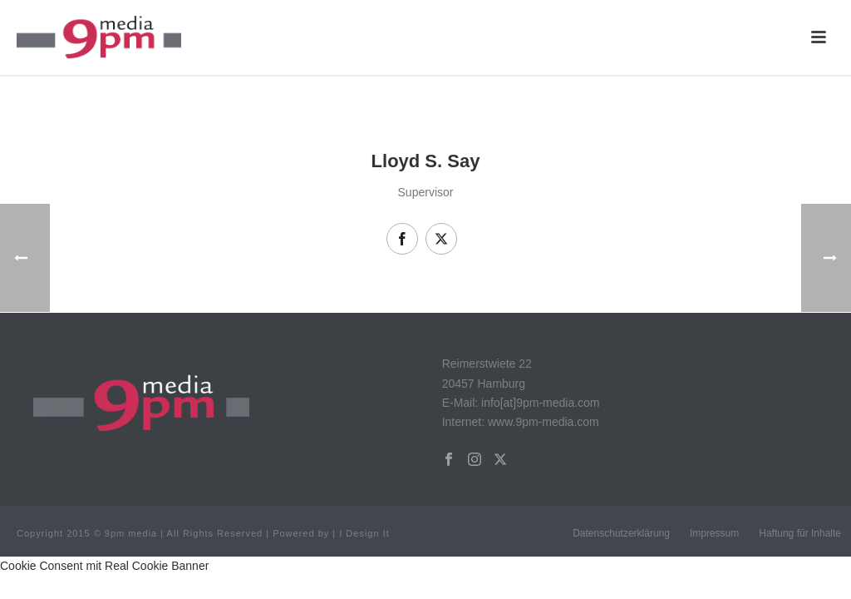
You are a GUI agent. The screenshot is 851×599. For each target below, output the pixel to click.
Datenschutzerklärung (621, 533)
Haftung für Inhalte (800, 533)
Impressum (714, 533)
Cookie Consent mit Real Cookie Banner (104, 565)
